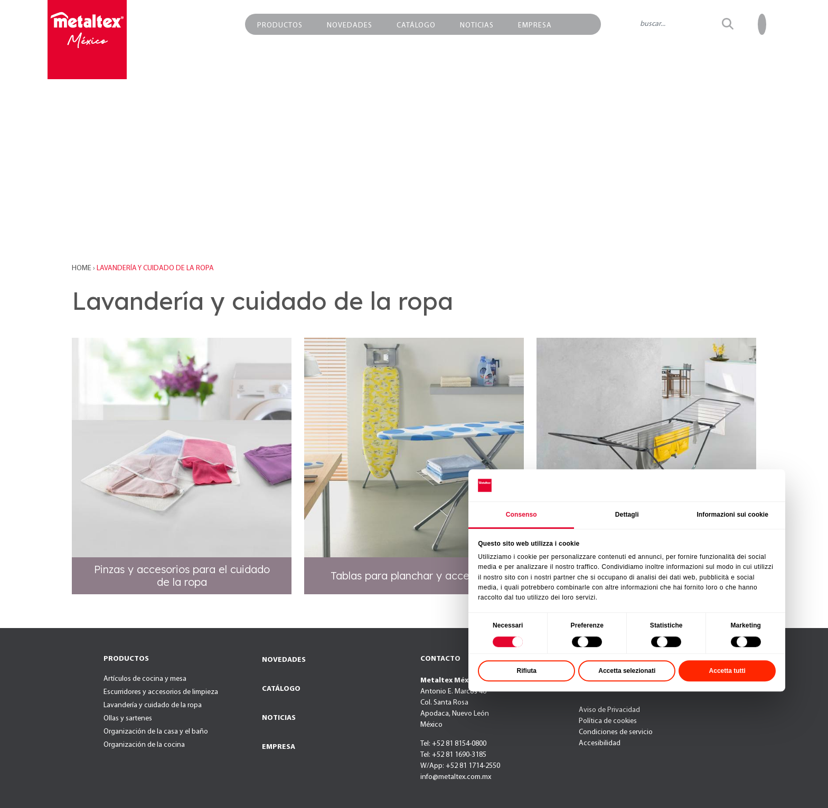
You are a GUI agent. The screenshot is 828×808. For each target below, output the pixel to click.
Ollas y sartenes (127, 719)
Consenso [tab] (581, 564)
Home (82, 268)
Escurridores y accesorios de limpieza (160, 692)
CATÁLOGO (281, 689)
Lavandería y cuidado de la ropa (152, 705)
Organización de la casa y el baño (155, 732)
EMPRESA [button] (535, 26)
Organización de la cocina (144, 745)
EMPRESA (278, 747)
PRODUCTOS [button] (280, 26)
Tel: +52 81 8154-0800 (453, 744)
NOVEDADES (284, 660)
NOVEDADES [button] (349, 26)
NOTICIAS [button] (477, 26)
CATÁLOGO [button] (416, 26)
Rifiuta (587, 721)
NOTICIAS (279, 718)
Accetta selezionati (687, 721)
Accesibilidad (599, 743)
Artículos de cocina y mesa (144, 679)
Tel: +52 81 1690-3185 (453, 755)
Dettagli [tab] (687, 564)
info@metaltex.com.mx (455, 777)
